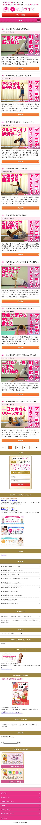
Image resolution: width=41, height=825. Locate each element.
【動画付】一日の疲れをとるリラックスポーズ (21, 401)
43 (33, 447)
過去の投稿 (3, 736)
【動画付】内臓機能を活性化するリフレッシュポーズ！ (14, 578)
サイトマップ (4, 818)
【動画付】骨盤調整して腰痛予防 (16, 169)
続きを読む (20, 68)
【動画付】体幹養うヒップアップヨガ (10, 574)
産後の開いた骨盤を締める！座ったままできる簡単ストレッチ (16, 616)
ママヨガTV (3, 555)
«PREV (3, 447)
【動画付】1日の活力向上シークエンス (10, 566)
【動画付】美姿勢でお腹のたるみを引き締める (12, 595)
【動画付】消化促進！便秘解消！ (16, 215)
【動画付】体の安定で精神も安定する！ (19, 75)
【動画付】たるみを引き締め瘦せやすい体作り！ (22, 262)
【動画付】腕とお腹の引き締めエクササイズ (20, 355)
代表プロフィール (6, 797)
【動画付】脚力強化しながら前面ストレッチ (12, 570)
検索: (2, 742)
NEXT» (37, 447)
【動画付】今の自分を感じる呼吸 (9, 599)
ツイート (3, 643)
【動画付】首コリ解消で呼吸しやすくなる (11, 587)
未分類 (12, 32)
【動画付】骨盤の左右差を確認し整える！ (19, 308)
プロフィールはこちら (6, 669)
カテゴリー (3, 633)
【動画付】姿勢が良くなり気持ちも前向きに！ (12, 583)
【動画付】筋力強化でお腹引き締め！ (18, 29)
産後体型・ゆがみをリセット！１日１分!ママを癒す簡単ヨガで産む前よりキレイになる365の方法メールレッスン (20, 466)
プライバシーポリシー (6, 809)
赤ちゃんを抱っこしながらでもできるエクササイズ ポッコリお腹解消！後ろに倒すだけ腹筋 (19, 621)
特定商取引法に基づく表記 (7, 813)
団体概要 (3, 805)
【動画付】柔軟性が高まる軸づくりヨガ (10, 591)
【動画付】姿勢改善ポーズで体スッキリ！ (19, 122)
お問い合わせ (4, 793)
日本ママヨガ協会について (7, 801)
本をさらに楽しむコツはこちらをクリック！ (12, 713)
